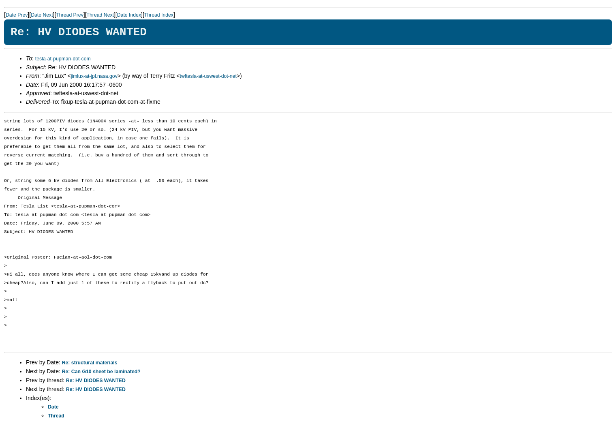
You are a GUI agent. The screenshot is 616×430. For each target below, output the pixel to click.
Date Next (42, 15)
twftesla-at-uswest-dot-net (208, 76)
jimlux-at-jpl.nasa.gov (94, 76)
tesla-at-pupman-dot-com (63, 59)
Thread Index (158, 15)
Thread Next (100, 15)
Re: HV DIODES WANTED (96, 380)
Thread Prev (69, 15)
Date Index (129, 15)
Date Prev (17, 15)
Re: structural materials (90, 363)
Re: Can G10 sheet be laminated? (101, 371)
